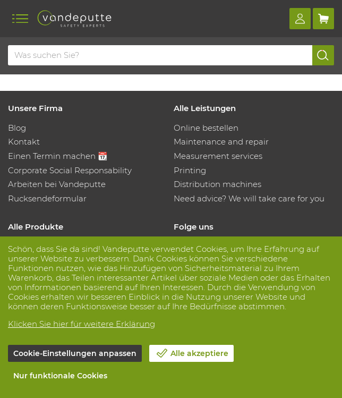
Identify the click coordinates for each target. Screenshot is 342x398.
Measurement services (218, 156)
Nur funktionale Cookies (60, 375)
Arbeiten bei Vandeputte (57, 184)
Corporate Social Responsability (70, 170)
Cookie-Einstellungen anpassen (74, 353)
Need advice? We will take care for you (249, 198)
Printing (190, 170)
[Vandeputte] (74, 18)
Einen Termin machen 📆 (58, 156)
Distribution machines (217, 184)
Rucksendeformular (47, 198)
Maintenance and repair (221, 142)
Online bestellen (206, 128)
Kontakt (24, 142)
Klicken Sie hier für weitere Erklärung (81, 324)
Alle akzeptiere (199, 353)
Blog (17, 128)
